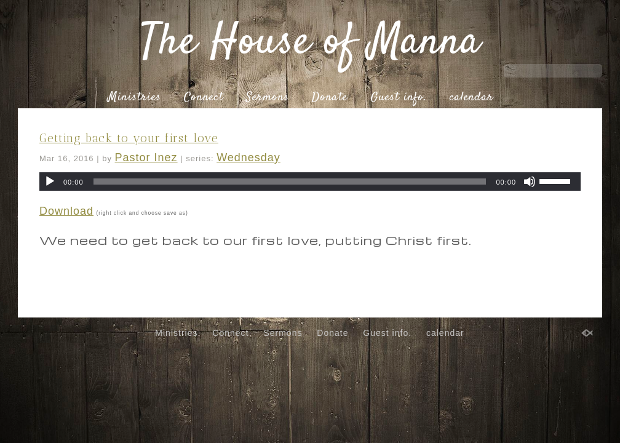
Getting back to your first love (128, 138)
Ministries (134, 97)
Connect (203, 97)
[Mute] (529, 181)
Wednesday (248, 157)
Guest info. (398, 97)
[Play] (50, 181)
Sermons (267, 97)
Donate (330, 97)
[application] (310, 181)
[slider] (290, 181)
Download (66, 211)
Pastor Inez (146, 157)
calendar (471, 97)
